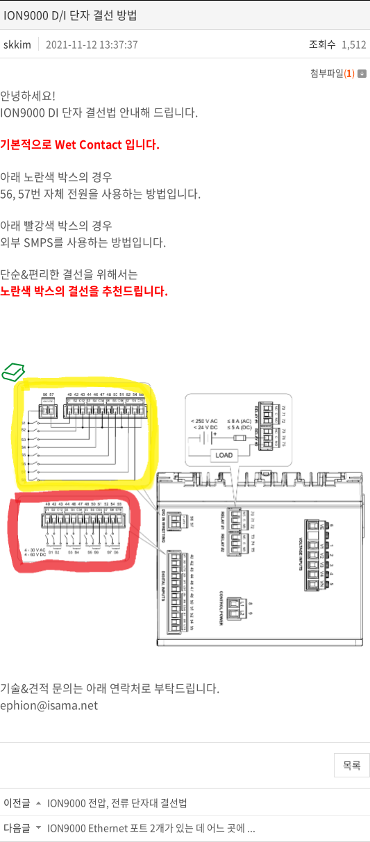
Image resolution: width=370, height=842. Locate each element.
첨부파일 (338, 72)
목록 (352, 765)
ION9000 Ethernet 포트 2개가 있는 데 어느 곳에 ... (151, 827)
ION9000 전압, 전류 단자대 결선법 (117, 802)
